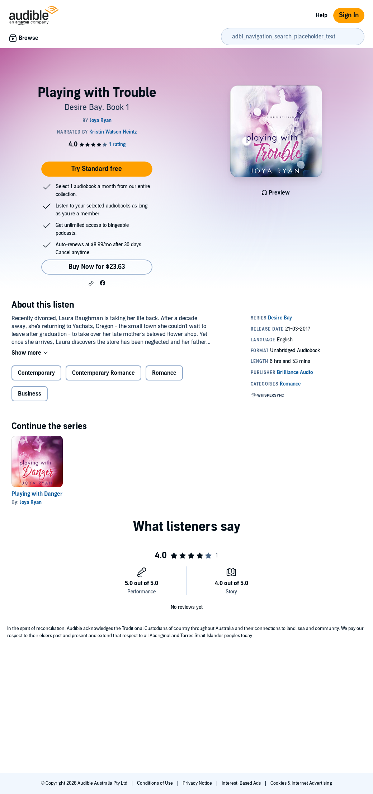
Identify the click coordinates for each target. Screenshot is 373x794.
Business (29, 393)
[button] (91, 283)
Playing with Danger (36, 494)
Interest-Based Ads (242, 783)
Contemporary (36, 373)
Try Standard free (96, 169)
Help (321, 15)
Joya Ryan (31, 502)
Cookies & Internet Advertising (301, 783)
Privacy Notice (198, 783)
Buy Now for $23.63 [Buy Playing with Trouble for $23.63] (97, 267)
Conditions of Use (155, 783)
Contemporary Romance (103, 373)
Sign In (349, 15)
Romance (164, 373)
